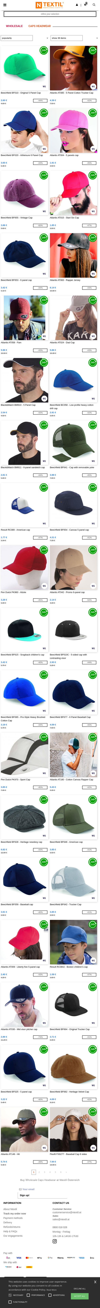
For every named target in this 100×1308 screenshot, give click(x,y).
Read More (52, 1290)
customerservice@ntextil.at (67, 1212)
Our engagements (12, 1235)
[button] (77, 4)
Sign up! (24, 1195)
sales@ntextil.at (61, 1219)
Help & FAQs (10, 1231)
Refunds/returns (11, 1227)
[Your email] (42, 1189)
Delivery (7, 1222)
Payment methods (13, 1218)
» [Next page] (66, 1172)
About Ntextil (10, 1209)
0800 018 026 (60, 1227)
